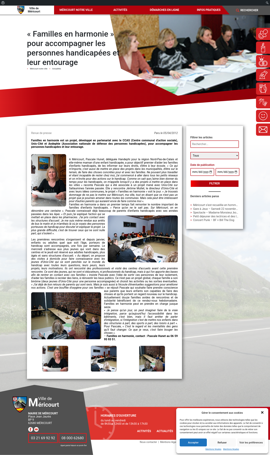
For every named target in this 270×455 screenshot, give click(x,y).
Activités (120, 10)
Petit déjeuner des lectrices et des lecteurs (219, 216)
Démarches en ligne (164, 10)
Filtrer (214, 183)
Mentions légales (213, 449)
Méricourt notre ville (76, 10)
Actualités (165, 431)
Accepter (193, 442)
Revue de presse (41, 133)
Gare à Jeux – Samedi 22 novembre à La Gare (221, 209)
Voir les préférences (251, 442)
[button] (263, 413)
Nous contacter (148, 442)
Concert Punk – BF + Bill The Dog (213, 220)
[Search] (251, 10)
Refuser (222, 442)
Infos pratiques (208, 10)
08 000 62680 (73, 438)
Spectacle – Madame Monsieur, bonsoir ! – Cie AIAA (225, 212)
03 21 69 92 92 (43, 438)
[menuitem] (3, 3)
